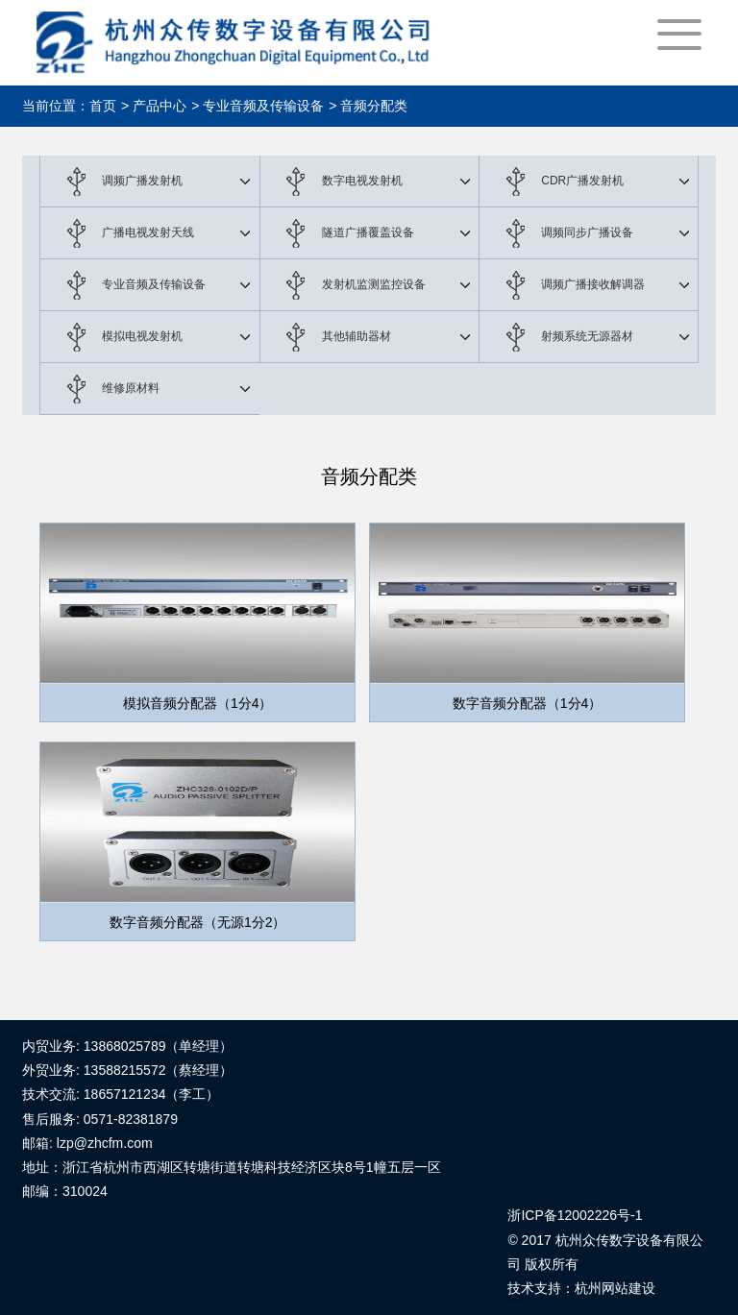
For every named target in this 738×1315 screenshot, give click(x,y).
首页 (102, 105)
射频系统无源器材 (587, 336)
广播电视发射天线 (148, 232)
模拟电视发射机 (142, 336)
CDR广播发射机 (582, 180)
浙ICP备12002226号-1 (574, 1215)
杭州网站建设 (615, 1288)
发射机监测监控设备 (374, 284)
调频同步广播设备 (587, 232)
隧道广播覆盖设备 (368, 232)
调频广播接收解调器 (593, 284)
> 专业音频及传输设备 (257, 105)
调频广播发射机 (142, 180)
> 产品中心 (153, 105)
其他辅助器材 (356, 336)
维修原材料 (131, 388)
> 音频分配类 (368, 105)
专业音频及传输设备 (154, 284)
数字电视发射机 (362, 180)
